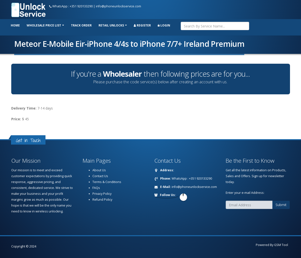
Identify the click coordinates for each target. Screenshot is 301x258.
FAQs (96, 188)
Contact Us (100, 176)
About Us (99, 170)
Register (142, 25)
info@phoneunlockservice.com (118, 6)
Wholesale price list (44, 25)
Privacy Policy (101, 194)
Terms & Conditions (106, 182)
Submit (281, 204)
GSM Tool (281, 245)
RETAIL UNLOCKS (111, 25)
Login (164, 25)
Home (15, 25)
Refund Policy (102, 199)
